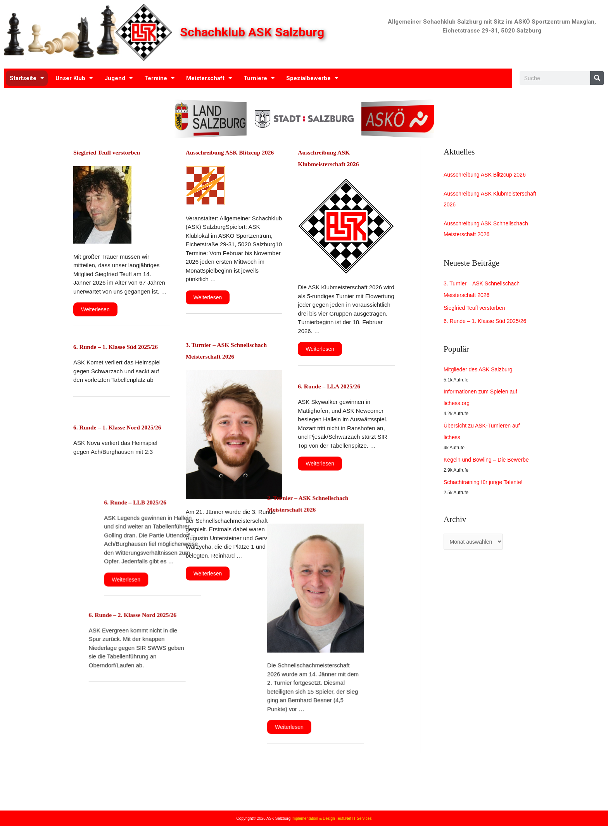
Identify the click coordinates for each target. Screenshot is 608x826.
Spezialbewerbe (312, 78)
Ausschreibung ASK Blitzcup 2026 (488, 175)
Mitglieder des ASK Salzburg (480, 373)
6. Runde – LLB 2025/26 (113, 502)
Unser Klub (74, 78)
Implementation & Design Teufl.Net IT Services (331, 818)
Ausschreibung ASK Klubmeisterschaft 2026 (474, 200)
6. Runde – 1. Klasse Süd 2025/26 (488, 324)
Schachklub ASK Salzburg (254, 32)
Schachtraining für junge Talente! (486, 486)
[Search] (597, 78)
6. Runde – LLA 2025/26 (338, 385)
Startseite (27, 78)
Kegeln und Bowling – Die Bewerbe (489, 463)
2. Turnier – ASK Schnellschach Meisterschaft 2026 (345, 512)
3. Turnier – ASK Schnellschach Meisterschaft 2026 (233, 357)
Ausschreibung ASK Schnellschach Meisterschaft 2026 (489, 232)
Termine (159, 78)
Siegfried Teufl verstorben (116, 152)
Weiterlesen (96, 307)
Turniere (259, 78)
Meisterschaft (209, 78)
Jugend (118, 78)
